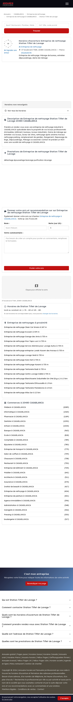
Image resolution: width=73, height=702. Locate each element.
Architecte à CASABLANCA (36, 477)
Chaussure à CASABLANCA (36, 458)
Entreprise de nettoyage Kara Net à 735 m (22, 360)
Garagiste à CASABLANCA (36, 510)
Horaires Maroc (14, 657)
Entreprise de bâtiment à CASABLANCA (36, 468)
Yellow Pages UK (24, 660)
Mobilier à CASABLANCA (36, 472)
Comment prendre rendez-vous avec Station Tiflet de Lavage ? (34, 625)
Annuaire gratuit (9, 654)
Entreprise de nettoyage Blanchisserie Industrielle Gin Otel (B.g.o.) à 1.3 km (36, 378)
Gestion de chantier (33, 664)
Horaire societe (56, 660)
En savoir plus (7, 699)
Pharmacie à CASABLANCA (36, 416)
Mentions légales (9, 689)
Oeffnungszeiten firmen (59, 657)
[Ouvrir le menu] (67, 3)
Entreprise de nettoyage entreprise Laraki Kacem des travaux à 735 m (34, 350)
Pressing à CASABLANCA (36, 514)
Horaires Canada (50, 654)
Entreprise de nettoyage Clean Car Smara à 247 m (25, 327)
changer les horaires (50, 313)
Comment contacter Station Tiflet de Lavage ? (26, 607)
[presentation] (21, 259)
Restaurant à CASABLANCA (36, 463)
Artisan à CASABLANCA (36, 426)
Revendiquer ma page (36, 583)
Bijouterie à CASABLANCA (36, 444)
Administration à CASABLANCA (36, 505)
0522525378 (26, 53)
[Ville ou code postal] (53, 25)
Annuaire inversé (9, 660)
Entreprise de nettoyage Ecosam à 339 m (21, 332)
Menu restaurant (17, 664)
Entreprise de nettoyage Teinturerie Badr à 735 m (25, 369)
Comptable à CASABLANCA (36, 440)
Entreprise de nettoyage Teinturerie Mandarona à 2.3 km (28, 388)
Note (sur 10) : (55, 223)
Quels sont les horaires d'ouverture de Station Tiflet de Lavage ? (30, 616)
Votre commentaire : (13, 233)
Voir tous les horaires (15, 111)
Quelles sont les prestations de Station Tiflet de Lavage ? (32, 641)
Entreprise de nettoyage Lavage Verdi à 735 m (24, 355)
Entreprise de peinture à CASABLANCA (36, 496)
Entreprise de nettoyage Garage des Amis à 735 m (25, 336)
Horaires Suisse (35, 654)
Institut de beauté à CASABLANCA (36, 486)
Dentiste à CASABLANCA (36, 421)
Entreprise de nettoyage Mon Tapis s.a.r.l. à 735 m (25, 341)
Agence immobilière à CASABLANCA (36, 500)
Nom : (7, 223)
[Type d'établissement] (20, 25)
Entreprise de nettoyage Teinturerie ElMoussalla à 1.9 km (28, 383)
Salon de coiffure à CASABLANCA (36, 454)
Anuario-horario (28, 657)
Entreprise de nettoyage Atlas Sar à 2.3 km (22, 392)
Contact (40, 689)
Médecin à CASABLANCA (36, 407)
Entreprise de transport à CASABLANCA (36, 449)
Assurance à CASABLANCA (36, 482)
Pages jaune (22, 654)
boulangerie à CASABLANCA (36, 519)
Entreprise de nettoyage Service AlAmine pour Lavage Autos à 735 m (33, 346)
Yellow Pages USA (40, 660)
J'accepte (64, 698)
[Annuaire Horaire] (7, 4)
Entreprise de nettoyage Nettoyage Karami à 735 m (26, 364)
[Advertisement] (36, 81)
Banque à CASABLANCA (36, 430)
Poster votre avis (36, 268)
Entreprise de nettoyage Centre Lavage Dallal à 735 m (27, 374)
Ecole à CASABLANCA (36, 435)
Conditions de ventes (27, 689)
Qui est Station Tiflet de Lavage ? (19, 600)
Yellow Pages (42, 657)
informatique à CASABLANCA (36, 412)
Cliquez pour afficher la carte (37, 287)
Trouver (36, 31)
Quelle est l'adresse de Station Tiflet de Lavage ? (27, 634)
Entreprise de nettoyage (30, 47)
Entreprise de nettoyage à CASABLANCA (36, 491)
